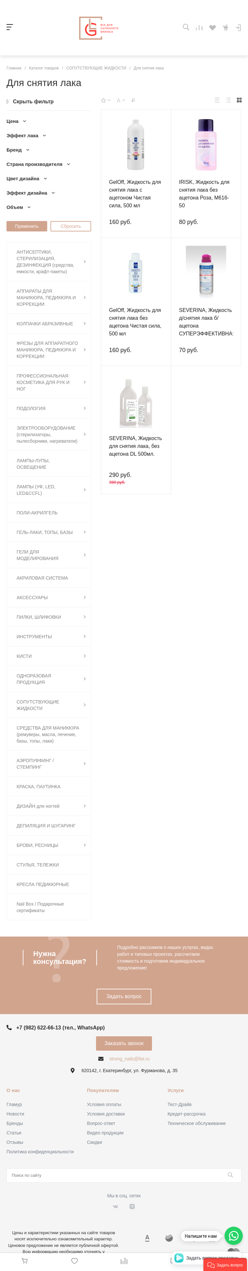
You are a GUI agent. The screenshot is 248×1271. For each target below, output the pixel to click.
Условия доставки (106, 1113)
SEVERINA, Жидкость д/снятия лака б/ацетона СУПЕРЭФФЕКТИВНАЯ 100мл (207, 325)
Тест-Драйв (180, 1104)
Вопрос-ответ (101, 1123)
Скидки (94, 1142)
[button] (225, 1264)
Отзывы (15, 1142)
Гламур (14, 1104)
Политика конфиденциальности (40, 1151)
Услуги (176, 1090)
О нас (13, 1090)
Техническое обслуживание (197, 1123)
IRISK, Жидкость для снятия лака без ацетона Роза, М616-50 (204, 193)
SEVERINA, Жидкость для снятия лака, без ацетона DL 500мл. (135, 446)
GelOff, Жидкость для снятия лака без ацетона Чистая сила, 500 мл (135, 321)
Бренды (15, 1123)
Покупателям (103, 1090)
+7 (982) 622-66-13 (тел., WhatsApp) (60, 1027)
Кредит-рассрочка (187, 1113)
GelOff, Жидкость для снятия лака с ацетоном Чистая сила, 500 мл (135, 193)
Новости (15, 1113)
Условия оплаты (104, 1104)
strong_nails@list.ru (129, 1058)
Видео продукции (105, 1132)
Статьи (14, 1132)
